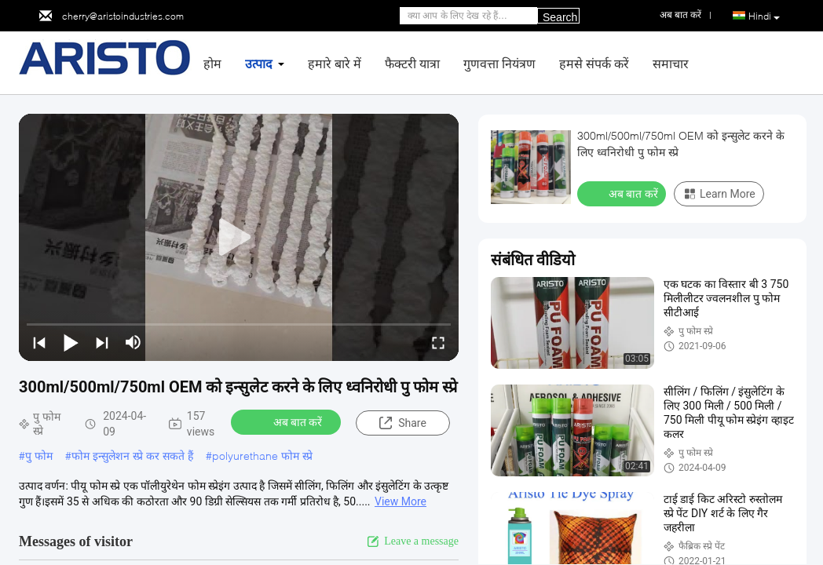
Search (560, 17)
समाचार (671, 63)
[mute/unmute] (133, 342)
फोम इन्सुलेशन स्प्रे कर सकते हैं (132, 455)
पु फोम (39, 455)
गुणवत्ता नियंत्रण (499, 63)
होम (212, 63)
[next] (102, 342)
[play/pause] (70, 342)
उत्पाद (259, 63)
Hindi (764, 16)
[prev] (39, 342)
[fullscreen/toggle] (438, 342)
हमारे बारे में (334, 63)
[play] (238, 237)
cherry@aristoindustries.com (123, 16)
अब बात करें (288, 421)
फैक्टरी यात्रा (412, 63)
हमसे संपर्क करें (594, 63)
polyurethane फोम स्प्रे (262, 455)
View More (400, 501)
